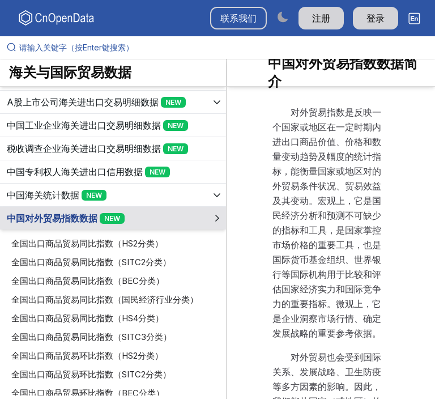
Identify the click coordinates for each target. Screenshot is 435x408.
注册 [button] (321, 18)
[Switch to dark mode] (282, 16)
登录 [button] (375, 18)
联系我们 (238, 18)
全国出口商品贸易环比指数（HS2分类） (87, 355)
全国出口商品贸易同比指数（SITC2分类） (91, 262)
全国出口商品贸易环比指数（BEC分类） (87, 393)
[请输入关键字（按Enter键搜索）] (222, 47)
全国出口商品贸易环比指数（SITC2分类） (91, 374)
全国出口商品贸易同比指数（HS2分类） (87, 243)
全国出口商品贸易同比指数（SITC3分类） (91, 337)
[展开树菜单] (113, 102)
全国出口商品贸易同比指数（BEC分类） (87, 280)
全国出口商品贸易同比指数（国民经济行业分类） (104, 299)
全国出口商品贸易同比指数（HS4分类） (87, 318)
